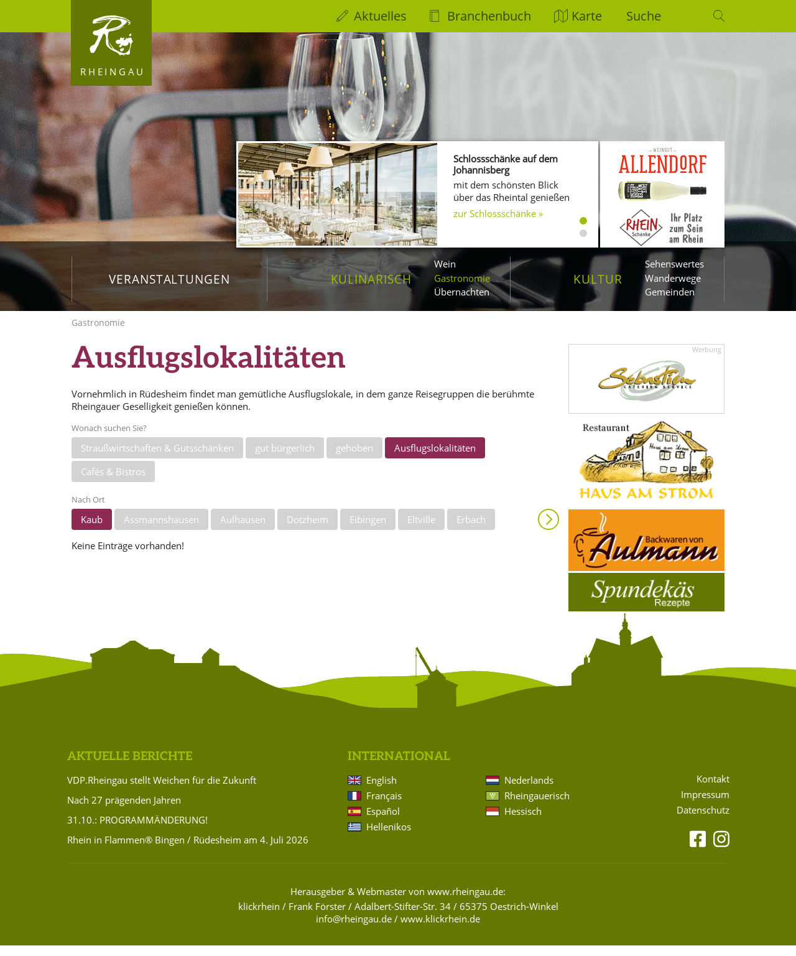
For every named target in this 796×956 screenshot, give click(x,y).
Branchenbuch (489, 15)
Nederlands (528, 790)
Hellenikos (388, 837)
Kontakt (712, 790)
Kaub (92, 530)
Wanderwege (673, 278)
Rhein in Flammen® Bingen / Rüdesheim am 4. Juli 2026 (187, 850)
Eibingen (367, 530)
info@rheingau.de (354, 929)
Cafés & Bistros (113, 481)
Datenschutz (703, 821)
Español (383, 821)
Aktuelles (380, 15)
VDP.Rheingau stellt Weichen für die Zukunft (161, 790)
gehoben (354, 458)
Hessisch (523, 821)
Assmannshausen (161, 530)
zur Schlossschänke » (498, 213)
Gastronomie (462, 278)
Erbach (471, 530)
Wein (445, 264)
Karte (587, 15)
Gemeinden (670, 291)
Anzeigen (548, 530)
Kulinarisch (371, 279)
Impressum (705, 805)
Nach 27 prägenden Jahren (124, 810)
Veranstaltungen (169, 279)
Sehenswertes (674, 264)
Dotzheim (307, 530)
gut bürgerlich (285, 458)
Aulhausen (243, 530)
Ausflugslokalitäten (435, 458)
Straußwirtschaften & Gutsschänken (157, 458)
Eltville (421, 530)
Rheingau (113, 71)
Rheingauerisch (537, 806)
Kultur (597, 279)
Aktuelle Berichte (129, 767)
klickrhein (259, 917)
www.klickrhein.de (440, 929)
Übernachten (461, 291)
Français (384, 806)
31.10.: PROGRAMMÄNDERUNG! (137, 830)
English (381, 790)
